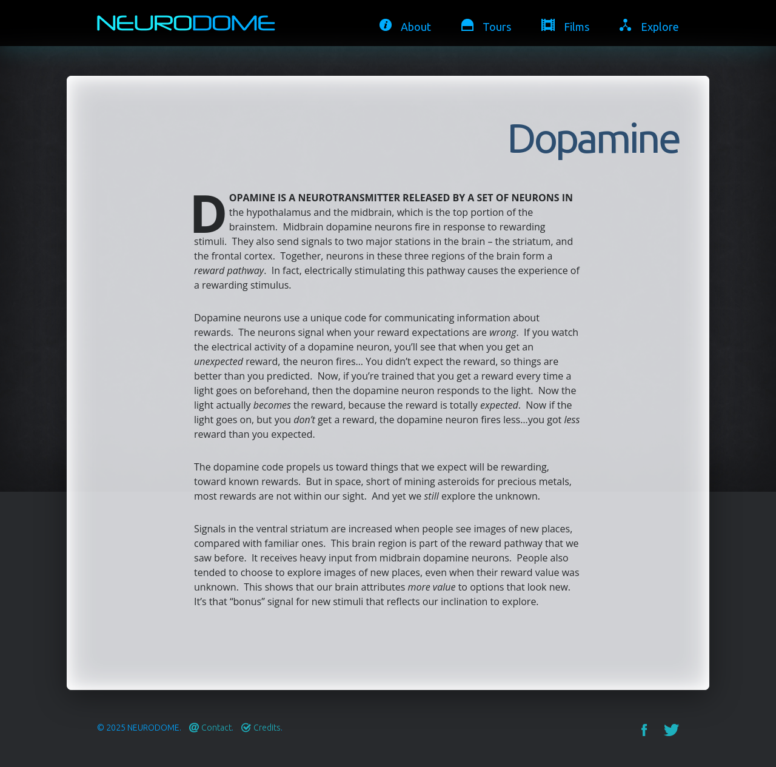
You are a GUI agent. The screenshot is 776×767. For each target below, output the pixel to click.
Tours (497, 27)
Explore (660, 27)
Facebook (644, 730)
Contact (216, 727)
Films (576, 27)
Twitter (671, 730)
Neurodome (153, 727)
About (416, 27)
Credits (267, 727)
